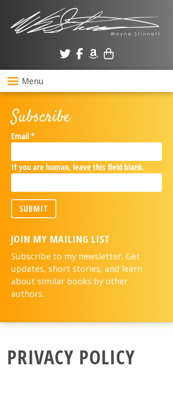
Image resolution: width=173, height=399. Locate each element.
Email (23, 135)
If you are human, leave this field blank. (77, 166)
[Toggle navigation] (86, 81)
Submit (33, 208)
